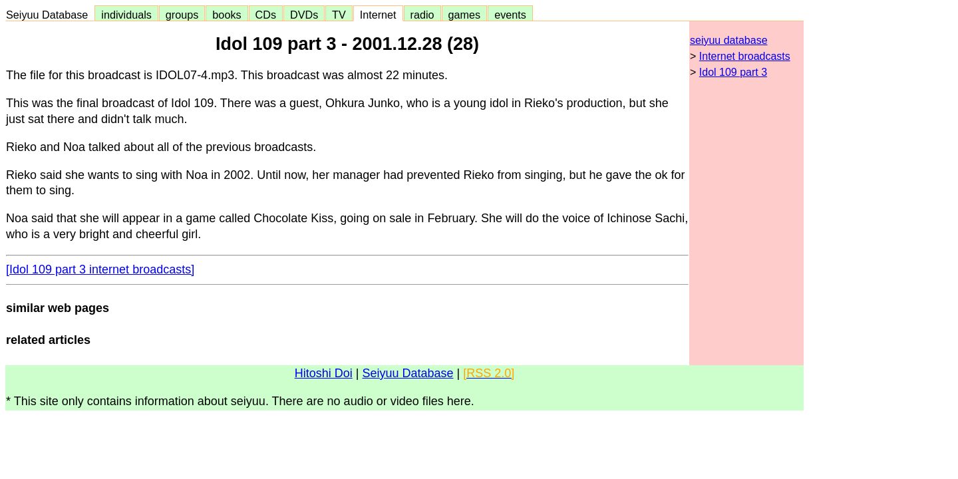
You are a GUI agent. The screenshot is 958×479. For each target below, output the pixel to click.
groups (182, 15)
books (226, 15)
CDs (265, 15)
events (510, 15)
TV (338, 15)
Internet (378, 15)
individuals (126, 15)
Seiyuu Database (50, 15)
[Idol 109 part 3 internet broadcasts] (100, 269)
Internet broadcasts (744, 56)
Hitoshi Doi (324, 373)
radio (422, 15)
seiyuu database (729, 40)
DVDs (304, 15)
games (464, 15)
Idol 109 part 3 (733, 72)
